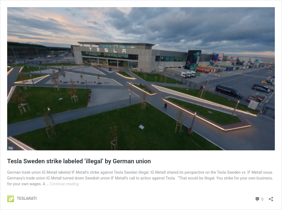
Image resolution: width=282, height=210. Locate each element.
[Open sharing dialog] (271, 197)
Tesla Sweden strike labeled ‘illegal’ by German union (79, 161)
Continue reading (64, 184)
